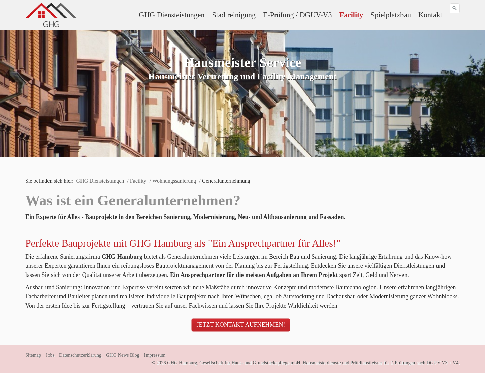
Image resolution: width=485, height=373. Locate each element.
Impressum (155, 355)
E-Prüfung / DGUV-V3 (297, 14)
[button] (241, 325)
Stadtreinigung (234, 14)
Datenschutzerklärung (80, 355)
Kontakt (430, 14)
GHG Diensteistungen (172, 14)
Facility (351, 14)
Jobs (50, 355)
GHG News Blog (122, 355)
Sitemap (33, 355)
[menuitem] (172, 14)
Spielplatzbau (390, 14)
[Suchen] (454, 8)
